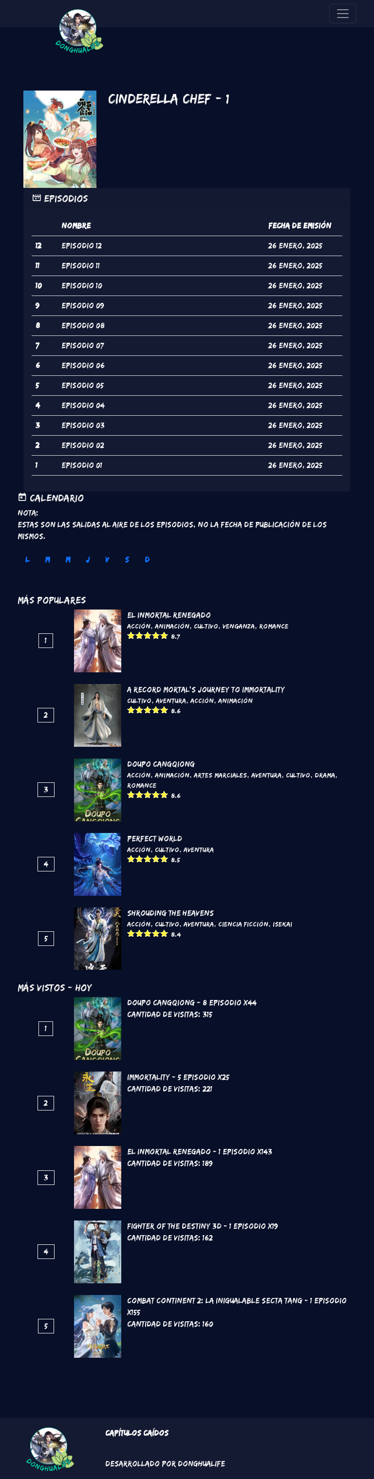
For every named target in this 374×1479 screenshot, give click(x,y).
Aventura (171, 700)
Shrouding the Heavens (170, 913)
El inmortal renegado (169, 615)
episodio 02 (82, 445)
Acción (138, 626)
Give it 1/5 (131, 635)
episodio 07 (82, 345)
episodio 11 (80, 265)
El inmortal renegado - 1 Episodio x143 (199, 1151)
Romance (273, 626)
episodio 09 (82, 305)
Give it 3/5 (148, 635)
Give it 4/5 (156, 635)
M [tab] (47, 559)
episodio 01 (81, 465)
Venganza (239, 626)
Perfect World (154, 838)
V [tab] (107, 559)
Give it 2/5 (139, 635)
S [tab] (127, 559)
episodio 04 (83, 405)
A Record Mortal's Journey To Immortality (206, 689)
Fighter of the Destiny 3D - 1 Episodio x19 (202, 1226)
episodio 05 (82, 385)
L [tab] (27, 559)
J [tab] (88, 559)
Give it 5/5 (164, 635)
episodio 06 (83, 365)
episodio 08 (83, 325)
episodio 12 (81, 245)
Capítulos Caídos (136, 1433)
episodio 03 (83, 425)
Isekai (282, 924)
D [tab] (147, 559)
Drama (325, 775)
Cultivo (206, 626)
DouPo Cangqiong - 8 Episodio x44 (192, 1002)
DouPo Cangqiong (161, 764)
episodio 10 (81, 285)
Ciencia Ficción (243, 924)
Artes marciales (220, 775)
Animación (172, 626)
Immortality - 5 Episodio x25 (178, 1077)
